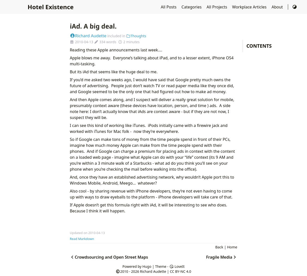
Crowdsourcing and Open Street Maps (109, 257)
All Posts (169, 7)
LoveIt (176, 266)
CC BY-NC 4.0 (180, 271)
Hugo (146, 266)
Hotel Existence (51, 7)
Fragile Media (221, 257)
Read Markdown (82, 239)
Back (219, 247)
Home (232, 247)
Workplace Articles (250, 7)
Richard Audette (88, 36)
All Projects (217, 7)
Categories (192, 7)
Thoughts (136, 36)
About (277, 7)
